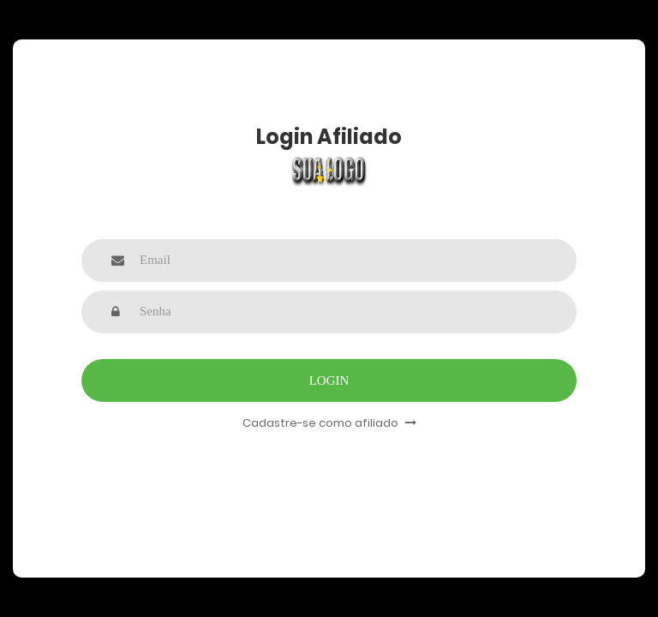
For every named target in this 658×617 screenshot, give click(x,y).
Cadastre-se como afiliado (329, 423)
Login (329, 380)
